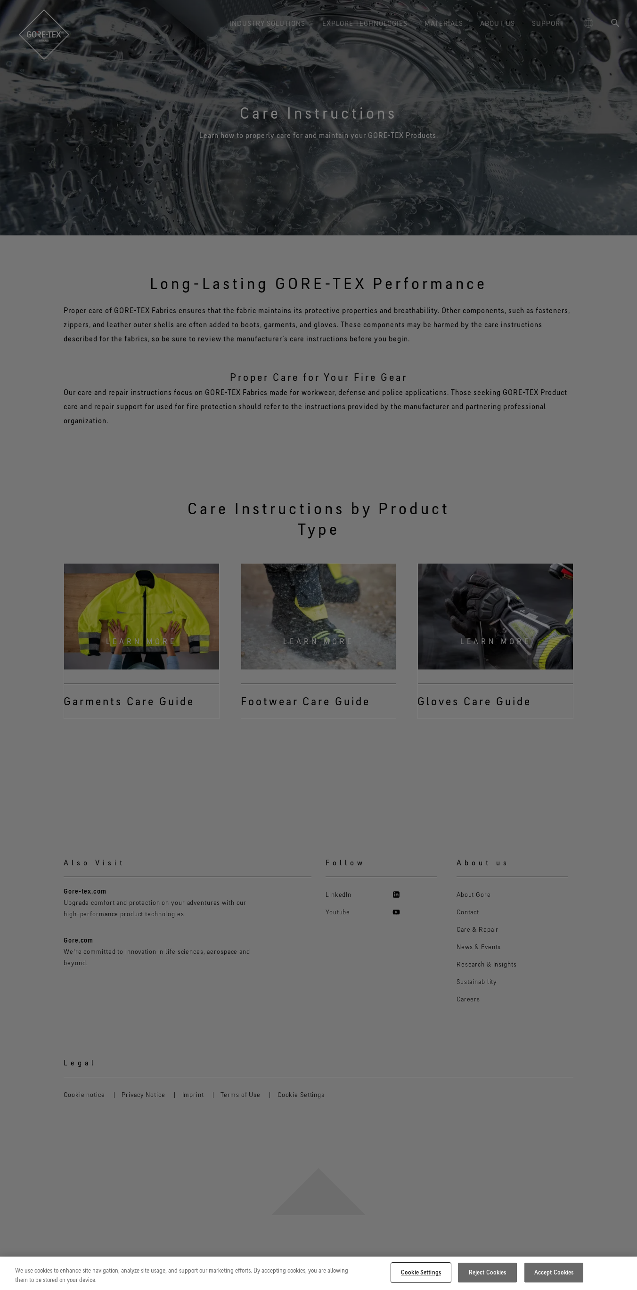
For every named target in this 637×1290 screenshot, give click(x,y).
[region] (318, 1273)
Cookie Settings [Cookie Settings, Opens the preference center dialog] (421, 1272)
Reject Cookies (487, 1272)
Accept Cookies (554, 1272)
